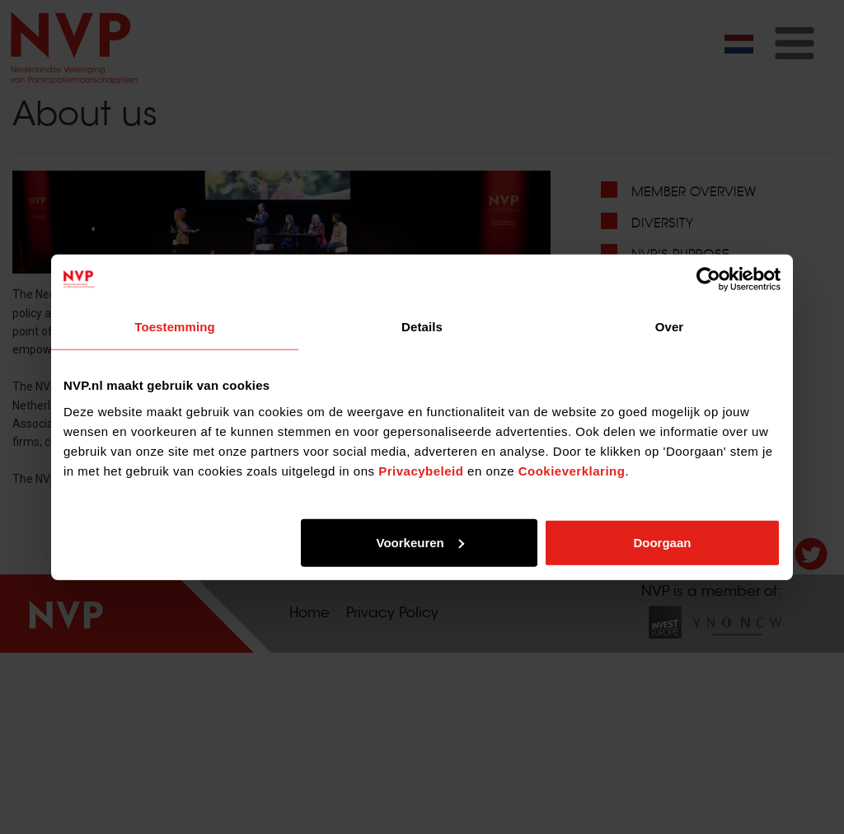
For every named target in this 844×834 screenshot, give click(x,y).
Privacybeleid (420, 470)
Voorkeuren (419, 542)
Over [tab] (669, 327)
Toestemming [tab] (174, 327)
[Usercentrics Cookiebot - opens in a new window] (708, 279)
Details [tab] (422, 327)
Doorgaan (662, 542)
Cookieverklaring (572, 470)
